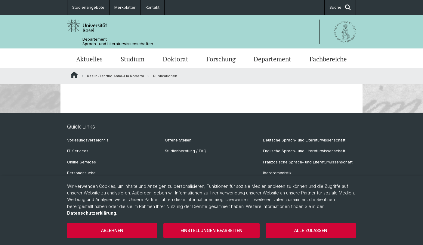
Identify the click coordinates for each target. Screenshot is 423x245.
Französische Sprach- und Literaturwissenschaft (308, 162)
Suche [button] (340, 7)
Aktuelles (89, 59)
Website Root (74, 75)
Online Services (81, 162)
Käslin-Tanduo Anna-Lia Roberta (115, 76)
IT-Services (77, 151)
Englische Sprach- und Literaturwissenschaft (304, 151)
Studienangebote (88, 7)
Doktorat (175, 59)
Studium (132, 59)
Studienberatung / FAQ (185, 151)
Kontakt (152, 7)
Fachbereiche (328, 59)
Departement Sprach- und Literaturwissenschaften (117, 41)
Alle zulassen (310, 230)
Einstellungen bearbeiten (211, 230)
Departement (272, 59)
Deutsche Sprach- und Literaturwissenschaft (304, 140)
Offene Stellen (178, 140)
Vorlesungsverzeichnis (88, 140)
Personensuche (81, 173)
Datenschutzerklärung (91, 213)
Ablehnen (112, 230)
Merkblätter (125, 7)
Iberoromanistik (277, 173)
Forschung (221, 59)
